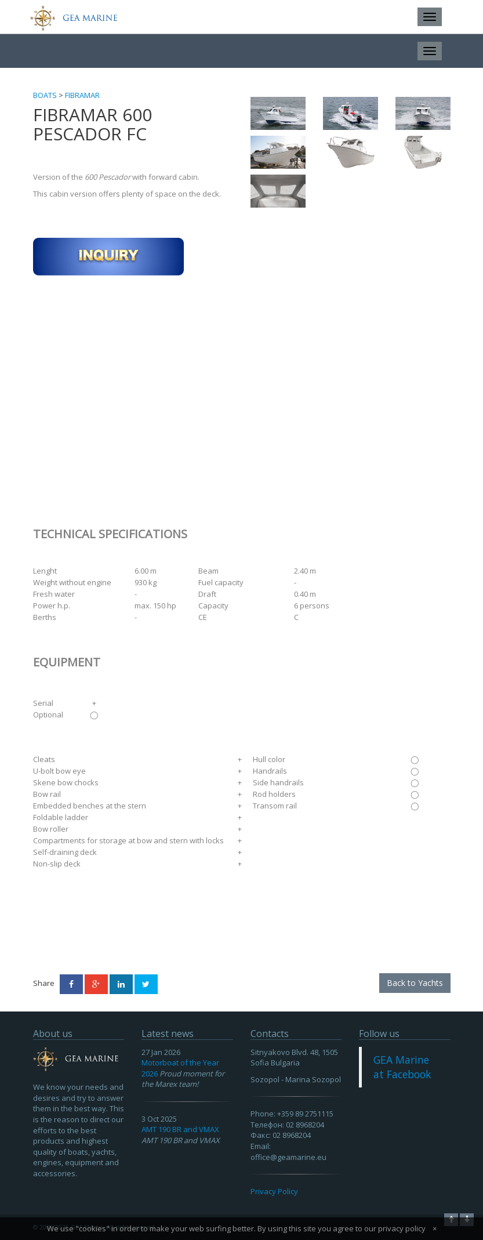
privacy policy (402, 1228)
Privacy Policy (274, 1191)
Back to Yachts (415, 982)
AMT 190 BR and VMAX (180, 1129)
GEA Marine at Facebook (402, 1067)
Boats (45, 95)
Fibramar (82, 95)
